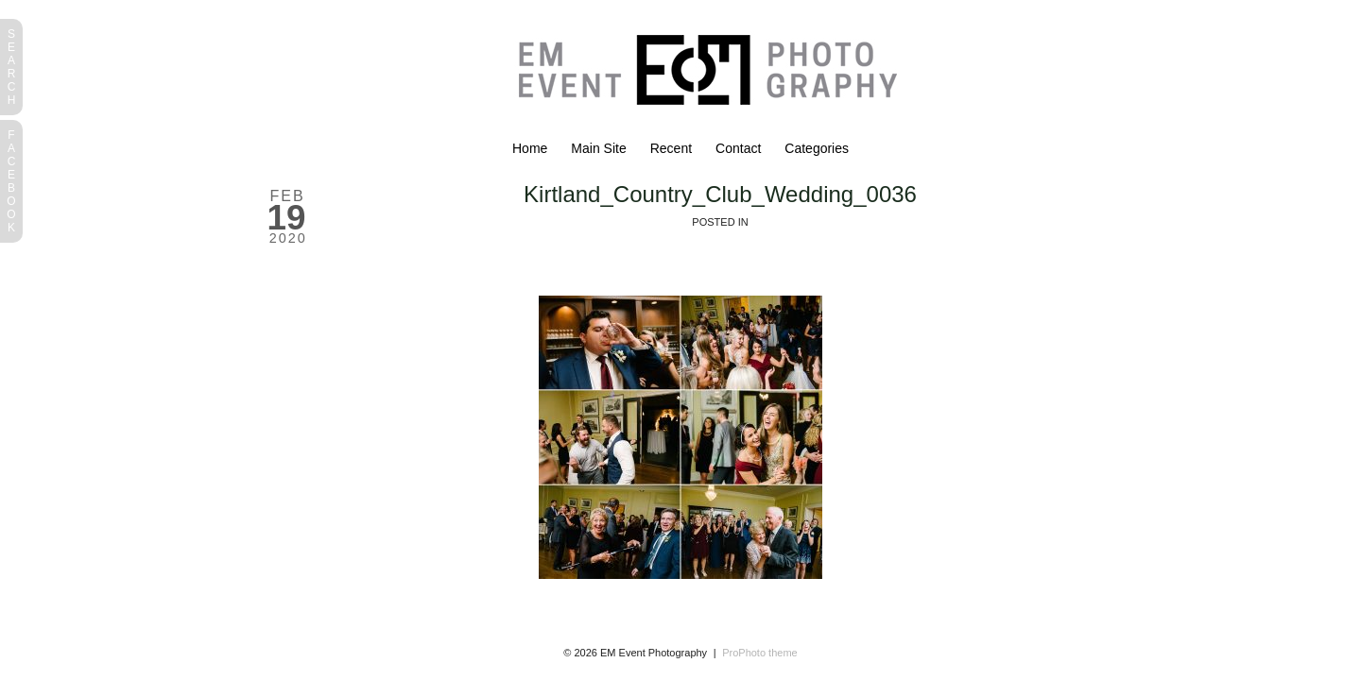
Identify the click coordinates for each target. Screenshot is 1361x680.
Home (529, 148)
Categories (816, 148)
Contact (738, 148)
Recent (671, 148)
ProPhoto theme (760, 652)
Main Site (598, 148)
